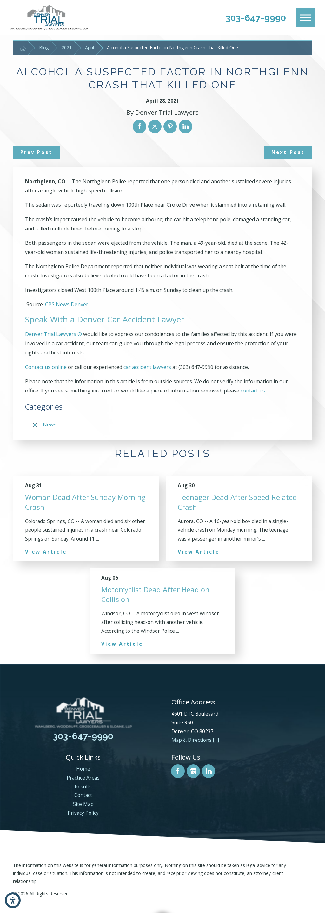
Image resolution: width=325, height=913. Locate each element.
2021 (67, 47)
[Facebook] (177, 771)
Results (83, 786)
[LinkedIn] (208, 771)
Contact (83, 795)
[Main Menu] (305, 18)
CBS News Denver (66, 304)
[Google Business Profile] (193, 771)
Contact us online (46, 367)
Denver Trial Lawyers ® (54, 334)
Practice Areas (83, 777)
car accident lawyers (147, 367)
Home (83, 769)
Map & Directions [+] (195, 740)
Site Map (83, 804)
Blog (44, 47)
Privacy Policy (83, 813)
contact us (253, 390)
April (89, 47)
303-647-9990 (256, 17)
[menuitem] (83, 769)
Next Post (288, 152)
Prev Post (36, 152)
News (49, 424)
